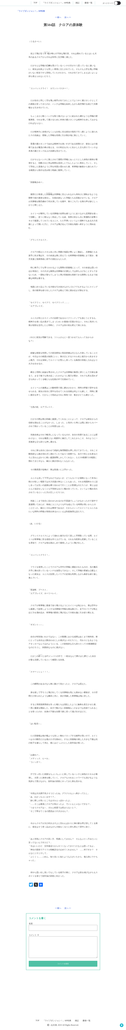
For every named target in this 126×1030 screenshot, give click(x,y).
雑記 (77, 3)
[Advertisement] (73, 894)
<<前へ (58, 17)
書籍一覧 (88, 3)
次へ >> (67, 17)
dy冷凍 (54, 1025)
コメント (34, 935)
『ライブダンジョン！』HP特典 (56, 3)
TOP (35, 3)
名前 (31, 923)
